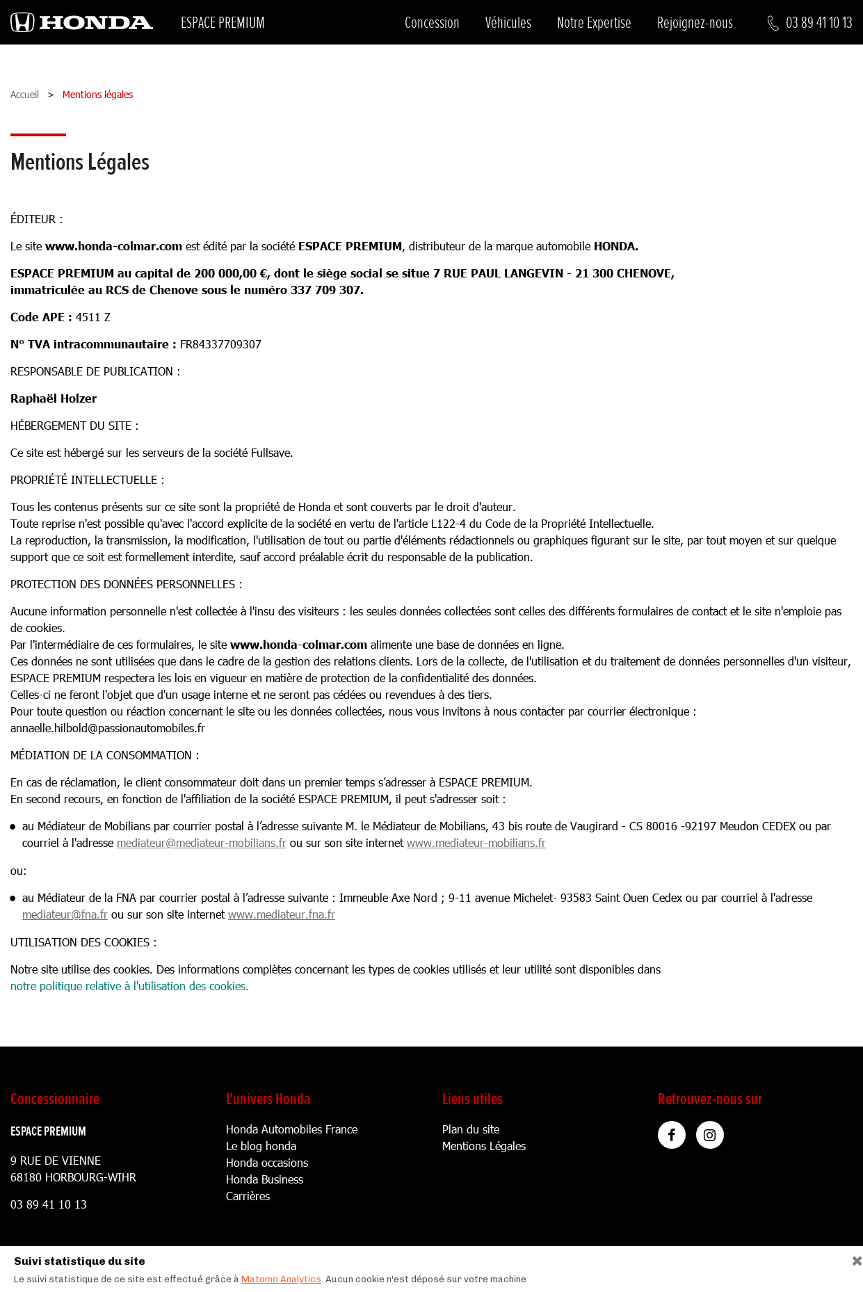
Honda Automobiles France (291, 1129)
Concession (432, 23)
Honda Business (264, 1179)
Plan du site (470, 1129)
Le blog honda (261, 1145)
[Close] (852, 1257)
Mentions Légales (484, 1145)
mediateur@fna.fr (65, 914)
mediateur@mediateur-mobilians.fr (202, 842)
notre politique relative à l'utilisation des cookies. (129, 985)
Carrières (248, 1195)
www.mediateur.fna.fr (281, 914)
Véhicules (508, 23)
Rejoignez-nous (695, 23)
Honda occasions (267, 1162)
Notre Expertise (594, 23)
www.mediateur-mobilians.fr (476, 842)
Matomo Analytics (281, 1279)
